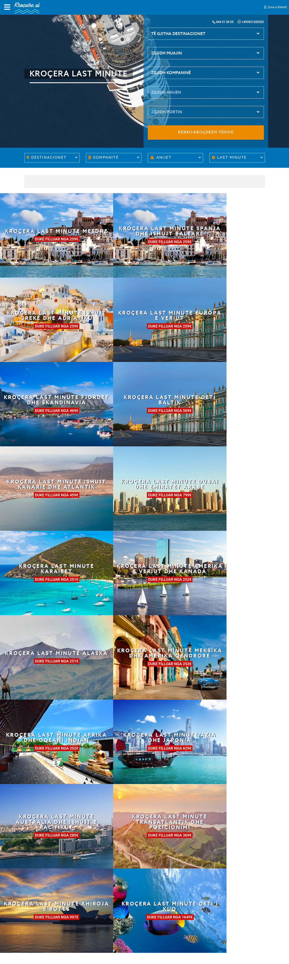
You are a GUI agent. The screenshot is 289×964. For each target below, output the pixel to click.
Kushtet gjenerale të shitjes (47, 912)
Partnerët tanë (36, 906)
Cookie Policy (35, 931)
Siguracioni (33, 919)
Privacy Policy (35, 925)
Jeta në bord (96, 907)
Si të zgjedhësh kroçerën (106, 889)
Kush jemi (32, 894)
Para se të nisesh (100, 901)
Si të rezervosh (98, 895)
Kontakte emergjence (166, 913)
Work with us (35, 900)
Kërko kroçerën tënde (206, 132)
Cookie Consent (37, 937)
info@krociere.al (164, 907)
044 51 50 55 (161, 895)
